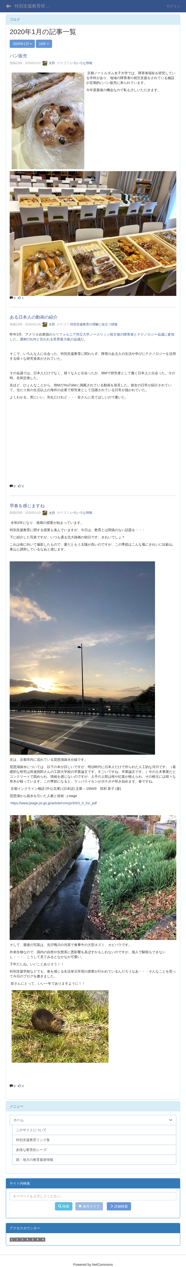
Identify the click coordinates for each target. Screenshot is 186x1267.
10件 (44, 44)
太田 (48, 63)
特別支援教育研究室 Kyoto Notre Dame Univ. (35, 6)
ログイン (173, 6)
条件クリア (89, 1206)
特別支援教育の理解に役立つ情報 (93, 324)
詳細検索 (119, 1206)
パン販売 (18, 55)
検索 (63, 1206)
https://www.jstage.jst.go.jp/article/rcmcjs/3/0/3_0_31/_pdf (54, 803)
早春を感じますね (27, 505)
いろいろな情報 (81, 63)
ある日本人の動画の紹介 (34, 317)
